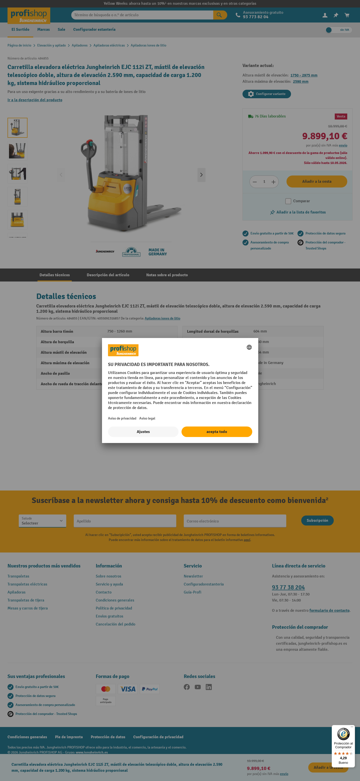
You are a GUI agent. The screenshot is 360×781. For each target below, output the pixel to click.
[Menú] (352, 728)
